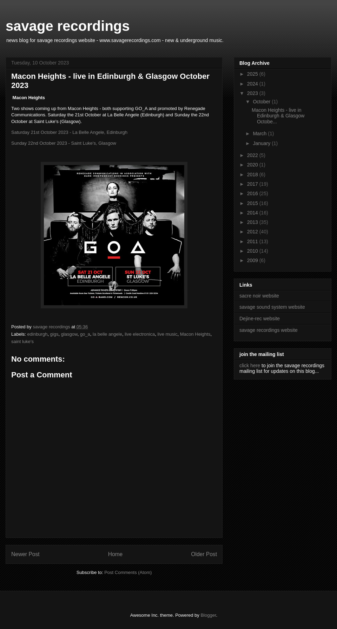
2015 (253, 203)
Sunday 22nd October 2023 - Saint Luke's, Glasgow (63, 143)
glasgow (69, 334)
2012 (253, 231)
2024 (253, 84)
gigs (54, 334)
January (262, 143)
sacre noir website (259, 296)
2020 (253, 164)
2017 (253, 184)
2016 (253, 193)
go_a (85, 334)
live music (167, 334)
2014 (253, 213)
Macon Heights (195, 334)
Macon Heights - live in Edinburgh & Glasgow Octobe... (278, 116)
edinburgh (37, 334)
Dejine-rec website (259, 318)
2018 (253, 174)
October (262, 101)
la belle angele (107, 334)
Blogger (208, 615)
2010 (253, 251)
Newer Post (25, 554)
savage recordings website (268, 330)
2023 (253, 93)
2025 (253, 74)
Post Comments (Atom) (128, 572)
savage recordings (68, 26)
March (260, 133)
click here (249, 365)
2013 (253, 222)
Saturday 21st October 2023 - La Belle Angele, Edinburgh (69, 132)
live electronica (140, 334)
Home (115, 554)
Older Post (204, 554)
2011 (253, 241)
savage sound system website (272, 307)
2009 (253, 260)
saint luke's (22, 341)
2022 (253, 155)
